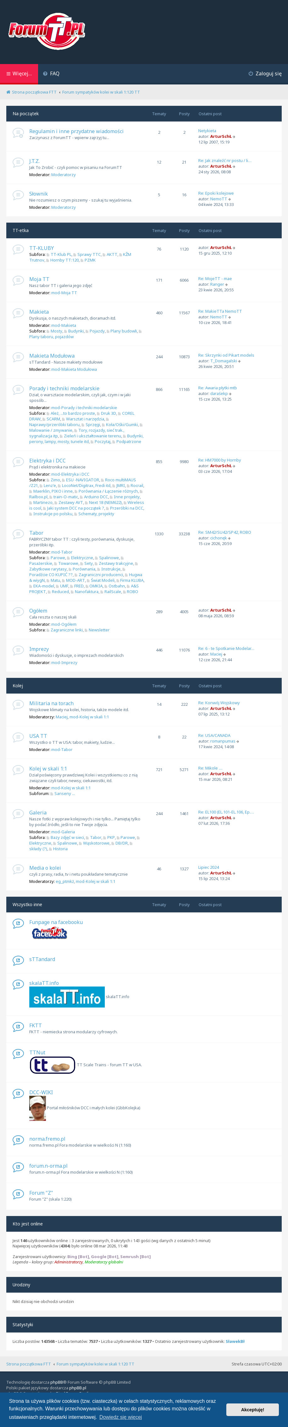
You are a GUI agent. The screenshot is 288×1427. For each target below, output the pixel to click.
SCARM (51, 419)
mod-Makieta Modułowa (74, 369)
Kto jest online (28, 1224)
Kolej (18, 686)
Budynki (74, 331)
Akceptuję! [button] (252, 1409)
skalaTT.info (44, 983)
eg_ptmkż (65, 881)
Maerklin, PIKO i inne (51, 491)
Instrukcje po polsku (50, 513)
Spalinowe (107, 557)
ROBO (130, 591)
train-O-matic (63, 497)
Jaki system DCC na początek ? (73, 508)
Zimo (53, 480)
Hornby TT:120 (62, 260)
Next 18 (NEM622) (103, 502)
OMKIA (94, 586)
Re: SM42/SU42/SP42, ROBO (224, 532)
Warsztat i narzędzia (83, 419)
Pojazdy (95, 331)
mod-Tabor (61, 552)
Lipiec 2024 (208, 867)
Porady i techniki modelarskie (64, 388)
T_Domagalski (223, 361)
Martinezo (41, 502)
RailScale (110, 591)
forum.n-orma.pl (48, 1165)
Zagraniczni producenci (99, 574)
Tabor (36, 532)
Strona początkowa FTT (28, 1364)
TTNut (37, 1052)
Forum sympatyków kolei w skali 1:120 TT (95, 1364)
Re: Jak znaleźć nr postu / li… (224, 160)
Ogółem (38, 610)
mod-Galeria (63, 832)
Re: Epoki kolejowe (216, 193)
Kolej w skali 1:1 (48, 768)
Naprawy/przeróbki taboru (69, 422)
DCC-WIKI (41, 1092)
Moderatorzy (63, 174)
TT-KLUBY (41, 248)
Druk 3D (106, 413)
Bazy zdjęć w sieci (65, 837)
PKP (109, 837)
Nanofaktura (85, 591)
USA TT (38, 735)
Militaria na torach (51, 703)
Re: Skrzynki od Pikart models (226, 355)
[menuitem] (51, 74)
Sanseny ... (62, 793)
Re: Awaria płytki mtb (217, 388)
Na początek (26, 113)
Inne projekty (125, 497)
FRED (77, 586)
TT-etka (21, 230)
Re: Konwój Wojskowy (219, 702)
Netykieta (207, 130)
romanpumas (222, 741)
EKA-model (41, 586)
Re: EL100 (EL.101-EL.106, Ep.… (226, 812)
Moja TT (39, 279)
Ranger (217, 284)
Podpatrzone (126, 441)
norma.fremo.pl (47, 1138)
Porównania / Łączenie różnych (106, 491)
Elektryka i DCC (47, 460)
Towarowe (66, 563)
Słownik (38, 193)
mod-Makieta (63, 325)
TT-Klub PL (59, 254)
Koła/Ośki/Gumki (120, 424)
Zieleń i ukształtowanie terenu (90, 436)
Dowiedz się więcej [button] (120, 1417)
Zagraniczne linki (65, 630)
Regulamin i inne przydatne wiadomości (76, 131)
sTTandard (42, 959)
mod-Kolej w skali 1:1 (89, 717)
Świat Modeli (101, 580)
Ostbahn (114, 586)
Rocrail (135, 485)
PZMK (88, 260)
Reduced (58, 591)
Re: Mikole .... (210, 768)
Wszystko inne (27, 904)
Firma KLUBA (130, 580)
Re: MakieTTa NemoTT (220, 311)
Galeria (38, 812)
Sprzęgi (91, 424)
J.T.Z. (34, 161)
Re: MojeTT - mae (215, 278)
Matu (53, 580)
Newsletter (97, 630)
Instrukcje (109, 569)
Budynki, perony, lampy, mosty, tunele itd (86, 438)
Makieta (39, 311)
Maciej (216, 654)
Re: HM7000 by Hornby (219, 460)
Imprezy (39, 649)
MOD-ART (73, 580)
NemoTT (218, 199)
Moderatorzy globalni (104, 1262)
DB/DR (119, 843)
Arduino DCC (94, 497)
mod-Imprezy (64, 662)
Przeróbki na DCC (124, 508)
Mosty (54, 331)
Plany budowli (122, 331)
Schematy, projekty (94, 513)
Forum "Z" (41, 1192)
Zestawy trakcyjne (114, 563)
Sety (86, 563)
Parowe (56, 557)
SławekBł (235, 1341)
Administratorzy (68, 1262)
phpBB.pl (77, 1388)
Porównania (82, 569)
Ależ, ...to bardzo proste (71, 413)
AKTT (110, 254)
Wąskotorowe (94, 843)
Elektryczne (80, 557)
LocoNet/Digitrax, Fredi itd (84, 485)
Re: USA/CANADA (214, 735)
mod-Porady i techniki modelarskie (84, 407)
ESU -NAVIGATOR (80, 480)
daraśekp (219, 393)
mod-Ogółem (63, 624)
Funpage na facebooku (56, 922)
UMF (62, 586)
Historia (58, 848)
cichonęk (218, 538)
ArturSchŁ (221, 136)
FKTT (35, 1025)
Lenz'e (48, 485)
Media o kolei (45, 867)
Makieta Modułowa (52, 355)
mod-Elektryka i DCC (70, 474)
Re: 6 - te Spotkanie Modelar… (226, 648)
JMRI (118, 485)
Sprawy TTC (87, 254)
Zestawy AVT (68, 502)
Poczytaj (100, 441)
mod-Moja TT (64, 292)
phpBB (56, 1382)
